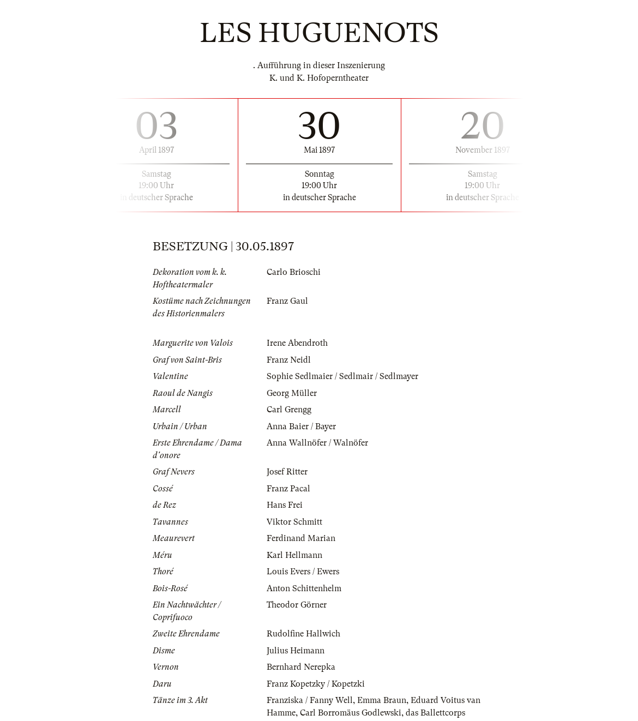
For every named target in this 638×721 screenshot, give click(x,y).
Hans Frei (285, 505)
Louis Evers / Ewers (303, 571)
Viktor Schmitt (294, 522)
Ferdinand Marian (301, 538)
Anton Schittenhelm (304, 588)
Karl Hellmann (294, 555)
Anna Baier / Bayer (301, 426)
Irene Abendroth (297, 343)
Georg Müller (292, 393)
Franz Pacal (288, 489)
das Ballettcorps (435, 713)
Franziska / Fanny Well (310, 700)
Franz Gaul (287, 301)
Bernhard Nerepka (301, 667)
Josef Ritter (287, 472)
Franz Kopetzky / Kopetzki (316, 684)
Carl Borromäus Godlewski (350, 713)
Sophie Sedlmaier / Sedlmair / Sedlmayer (342, 376)
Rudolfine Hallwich (303, 634)
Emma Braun (381, 700)
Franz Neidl (289, 360)
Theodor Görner (297, 605)
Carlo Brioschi (294, 272)
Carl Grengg (289, 409)
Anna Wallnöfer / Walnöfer (317, 443)
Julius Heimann (295, 651)
